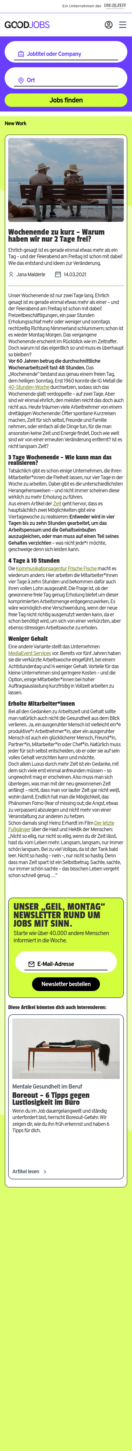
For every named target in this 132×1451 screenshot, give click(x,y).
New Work (15, 124)
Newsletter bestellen (66, 984)
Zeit (57, 504)
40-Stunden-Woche (28, 387)
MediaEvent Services (29, 653)
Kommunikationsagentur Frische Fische (56, 569)
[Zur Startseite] (27, 24)
